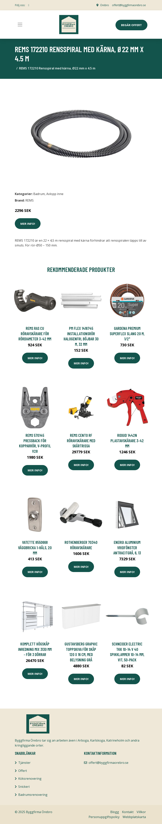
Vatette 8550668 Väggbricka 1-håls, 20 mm (35, 547)
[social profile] (29, 5)
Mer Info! (27, 224)
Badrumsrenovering (32, 795)
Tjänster (24, 763)
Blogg (114, 812)
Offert (22, 771)
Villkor (141, 812)
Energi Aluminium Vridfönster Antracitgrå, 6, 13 (127, 547)
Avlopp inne (54, 194)
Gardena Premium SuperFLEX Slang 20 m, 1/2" (127, 333)
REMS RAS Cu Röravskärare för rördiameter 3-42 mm (34, 333)
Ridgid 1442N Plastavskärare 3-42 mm (127, 440)
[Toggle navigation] (20, 24)
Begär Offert (131, 25)
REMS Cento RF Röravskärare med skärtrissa (81, 440)
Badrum (39, 194)
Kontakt (128, 812)
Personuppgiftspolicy (104, 817)
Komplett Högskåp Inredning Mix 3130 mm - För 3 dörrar (35, 649)
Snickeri (24, 786)
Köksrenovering (30, 778)
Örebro (104, 5)
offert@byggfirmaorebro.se (129, 5)
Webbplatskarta (134, 817)
